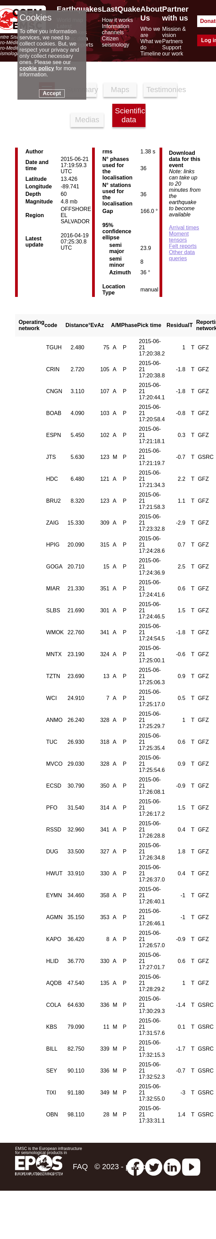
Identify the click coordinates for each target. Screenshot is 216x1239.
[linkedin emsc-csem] (172, 1166)
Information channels (115, 29)
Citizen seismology (115, 42)
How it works (117, 20)
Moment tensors (179, 237)
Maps (120, 89)
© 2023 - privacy (122, 1166)
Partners (172, 41)
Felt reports (183, 246)
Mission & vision (174, 32)
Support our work (172, 51)
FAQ (80, 1166)
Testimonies (161, 89)
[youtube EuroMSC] (191, 1166)
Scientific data (130, 115)
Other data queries (182, 255)
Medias (87, 119)
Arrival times (184, 227)
